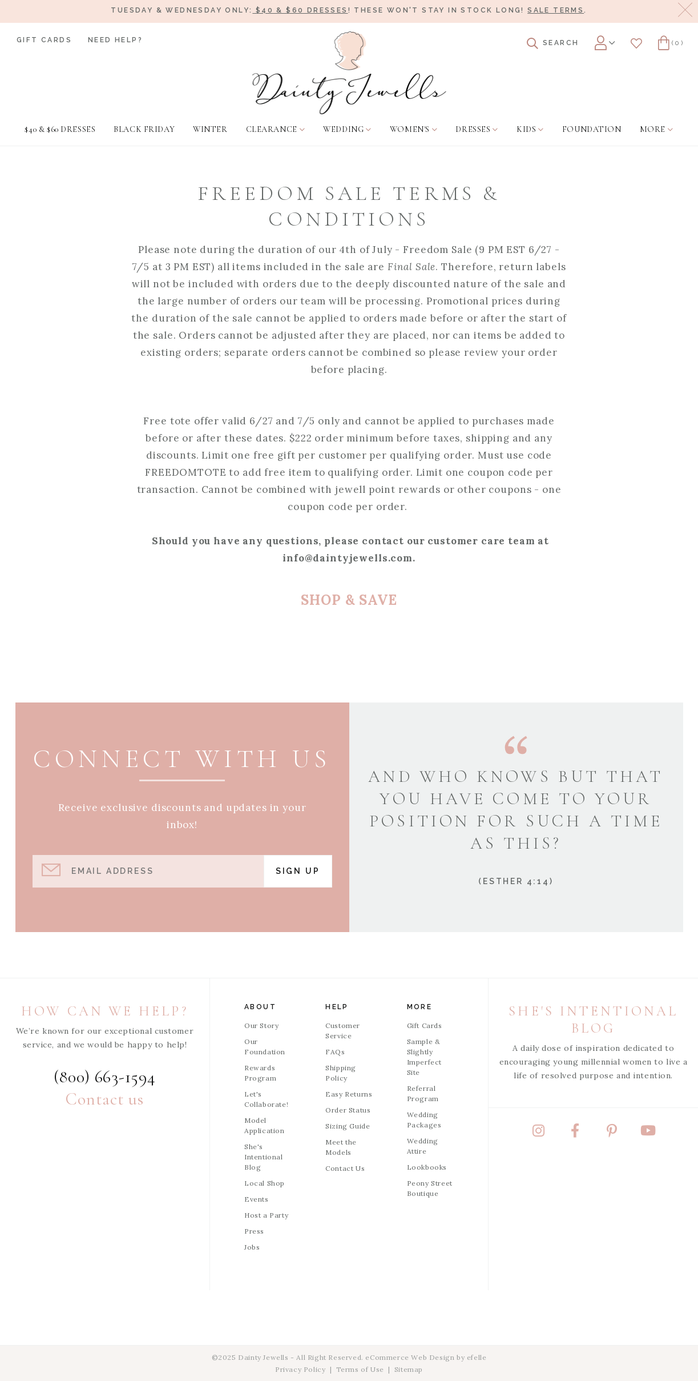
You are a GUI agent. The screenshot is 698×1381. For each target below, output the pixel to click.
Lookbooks (427, 1167)
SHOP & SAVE (349, 600)
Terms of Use (360, 1369)
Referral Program (423, 1093)
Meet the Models (341, 1147)
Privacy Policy (300, 1369)
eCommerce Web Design (409, 1357)
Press (254, 1231)
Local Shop (264, 1183)
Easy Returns (348, 1094)
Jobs (252, 1247)
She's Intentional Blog (263, 1156)
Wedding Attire (422, 1146)
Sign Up (298, 871)
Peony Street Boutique (430, 1188)
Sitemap (408, 1369)
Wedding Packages (424, 1119)
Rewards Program (260, 1072)
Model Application (264, 1125)
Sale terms (555, 10)
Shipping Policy (340, 1072)
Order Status (347, 1110)
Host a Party (266, 1215)
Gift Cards (44, 40)
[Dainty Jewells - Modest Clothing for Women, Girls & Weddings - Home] (349, 72)
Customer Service (342, 1030)
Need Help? (115, 40)
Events (256, 1199)
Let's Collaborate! (266, 1099)
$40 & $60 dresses (300, 10)
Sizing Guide (347, 1126)
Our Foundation (264, 1046)
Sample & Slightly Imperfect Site (424, 1057)
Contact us (104, 1099)
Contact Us (345, 1168)
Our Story (261, 1025)
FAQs (335, 1051)
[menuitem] (60, 130)
